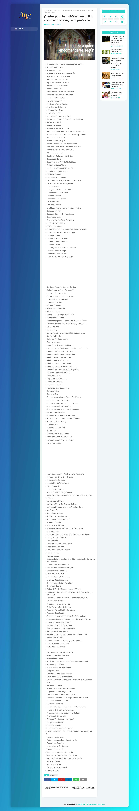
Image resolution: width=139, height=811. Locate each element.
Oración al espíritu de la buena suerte (117, 51)
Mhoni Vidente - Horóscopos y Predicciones (90, 804)
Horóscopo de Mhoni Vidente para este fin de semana (117, 84)
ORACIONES (57, 10)
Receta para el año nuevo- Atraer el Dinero (117, 75)
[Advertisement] (70, 272)
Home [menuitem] (19, 29)
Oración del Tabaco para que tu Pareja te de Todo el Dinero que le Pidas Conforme (117, 40)
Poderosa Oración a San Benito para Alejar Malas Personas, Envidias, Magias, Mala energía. (117, 63)
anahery (47, 24)
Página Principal (48, 10)
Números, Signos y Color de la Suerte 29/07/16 (117, 94)
